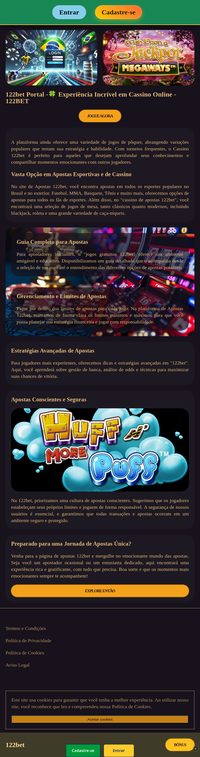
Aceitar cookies (100, 719)
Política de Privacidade (28, 640)
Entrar (119, 750)
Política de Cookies (25, 652)
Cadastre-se (83, 750)
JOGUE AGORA (100, 116)
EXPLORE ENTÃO (100, 591)
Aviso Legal (17, 665)
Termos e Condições (26, 628)
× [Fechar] (195, 749)
